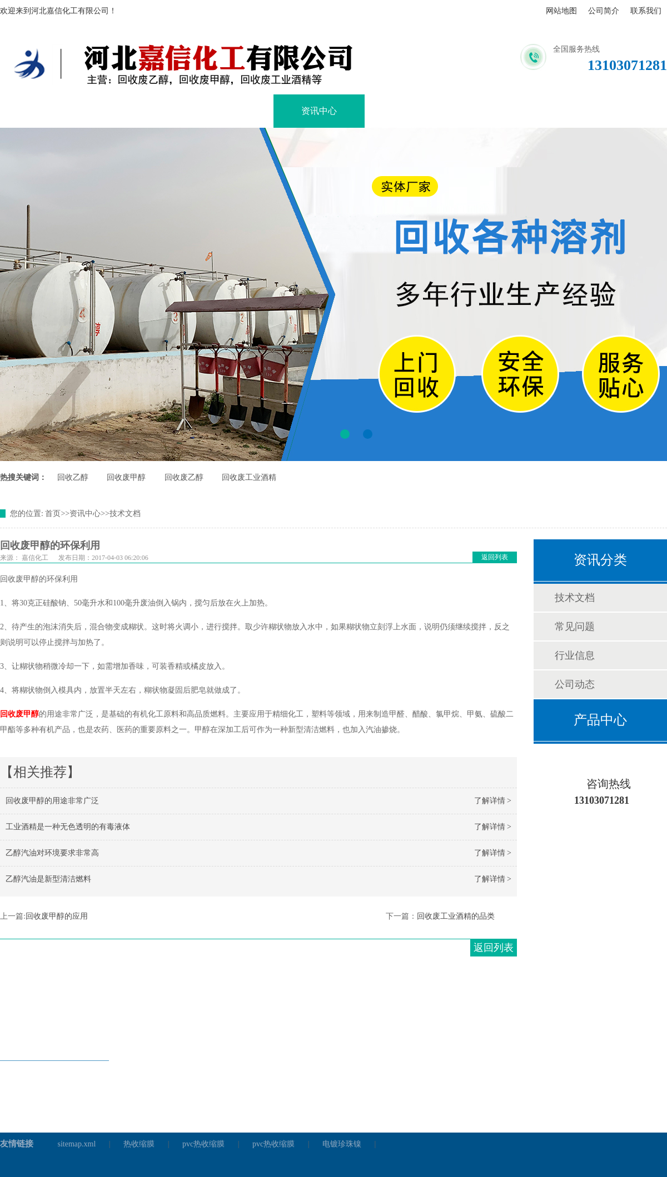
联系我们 (645, 11)
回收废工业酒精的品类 (456, 916)
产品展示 (228, 111)
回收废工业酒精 (249, 477)
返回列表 (494, 557)
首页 (53, 513)
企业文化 (410, 111)
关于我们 (137, 111)
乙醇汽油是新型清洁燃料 (48, 879)
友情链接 (16, 1143)
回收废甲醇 (126, 477)
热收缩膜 (139, 1144)
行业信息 (575, 655)
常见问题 (575, 626)
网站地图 (561, 11)
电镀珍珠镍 (341, 1144)
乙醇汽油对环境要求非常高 (52, 853)
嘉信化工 (35, 558)
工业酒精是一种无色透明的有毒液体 (68, 827)
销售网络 (501, 111)
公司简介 (603, 11)
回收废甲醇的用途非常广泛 (52, 801)
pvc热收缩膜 (203, 1144)
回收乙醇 (72, 477)
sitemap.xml (77, 1144)
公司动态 (575, 684)
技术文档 (125, 513)
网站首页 (45, 111)
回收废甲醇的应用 (57, 916)
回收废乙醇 (184, 477)
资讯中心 (319, 111)
